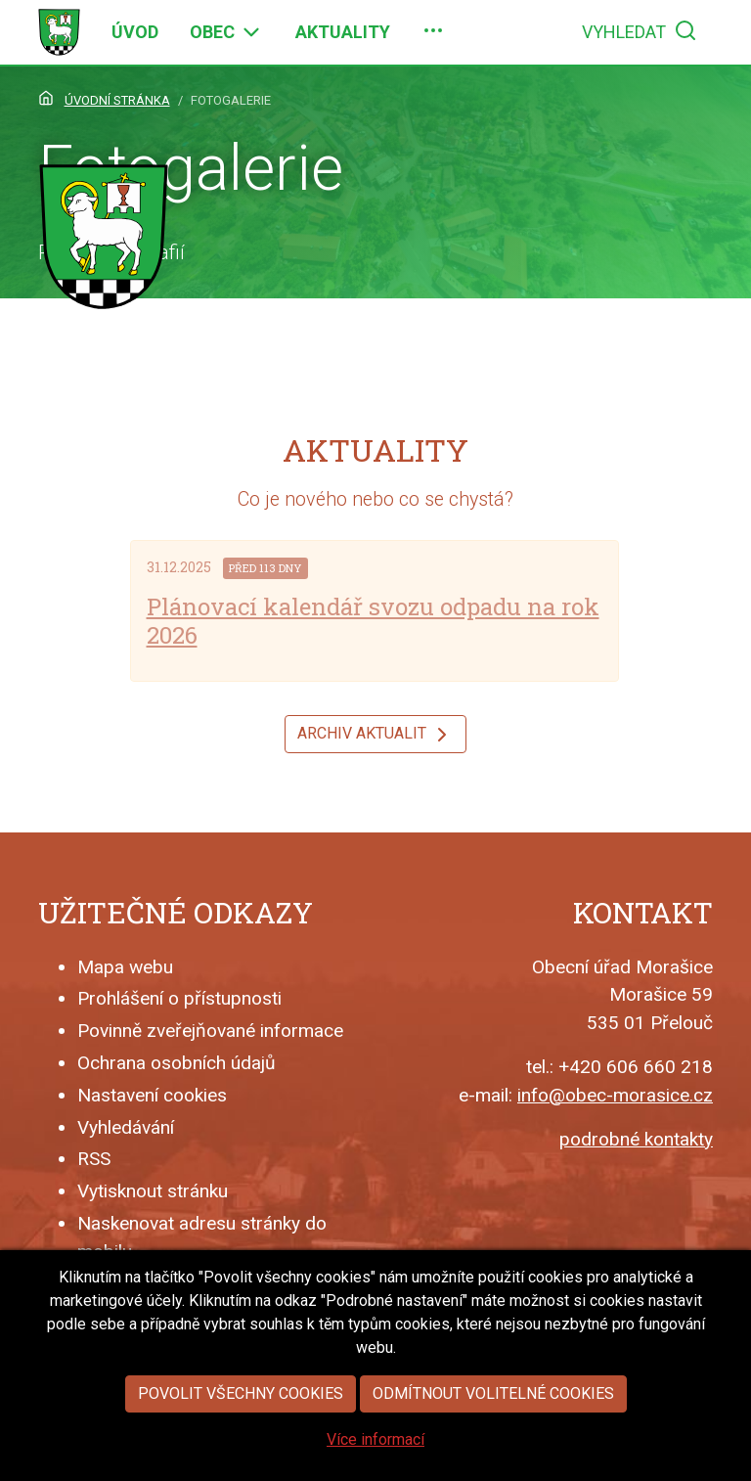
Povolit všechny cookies (240, 1430)
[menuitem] (135, 32)
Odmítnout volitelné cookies (493, 1430)
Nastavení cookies (152, 1095)
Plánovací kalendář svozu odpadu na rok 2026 (373, 621)
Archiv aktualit (375, 734)
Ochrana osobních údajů (176, 1063)
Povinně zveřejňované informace (210, 1030)
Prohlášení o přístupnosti (179, 998)
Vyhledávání (125, 1127)
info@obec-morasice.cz (615, 1095)
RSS (93, 1158)
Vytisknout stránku (152, 1191)
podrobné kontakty (636, 1139)
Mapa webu (125, 967)
